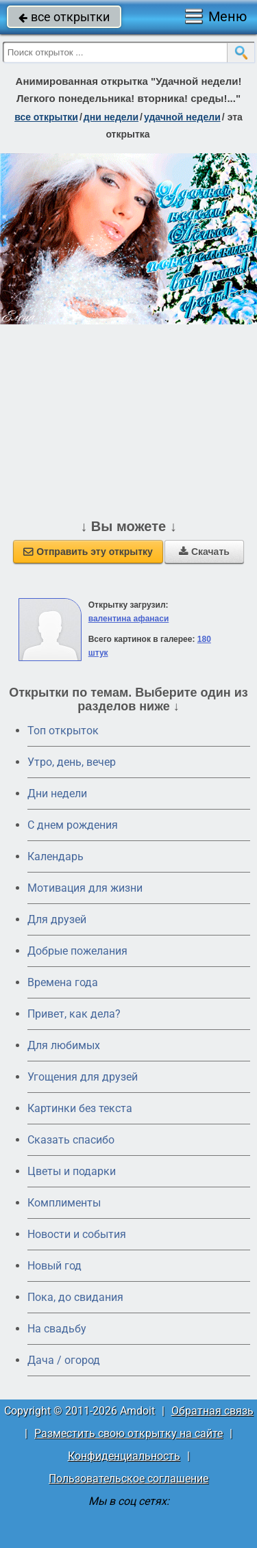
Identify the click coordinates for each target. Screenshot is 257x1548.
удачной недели (182, 117)
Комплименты (64, 1202)
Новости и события (76, 1234)
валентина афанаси (128, 618)
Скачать (204, 551)
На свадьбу (56, 1328)
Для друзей (56, 919)
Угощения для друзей (82, 1076)
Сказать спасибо (70, 1139)
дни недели (111, 117)
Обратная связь (212, 1410)
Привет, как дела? (74, 1013)
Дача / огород (63, 1360)
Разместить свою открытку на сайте (128, 1433)
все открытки (64, 17)
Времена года (62, 982)
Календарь (55, 856)
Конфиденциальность (124, 1455)
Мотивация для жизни (85, 887)
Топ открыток (63, 730)
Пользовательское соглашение (128, 1478)
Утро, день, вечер (71, 762)
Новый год (54, 1265)
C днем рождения (72, 824)
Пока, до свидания (75, 1297)
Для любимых (63, 1045)
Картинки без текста (79, 1108)
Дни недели (57, 793)
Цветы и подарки (71, 1171)
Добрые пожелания (77, 950)
